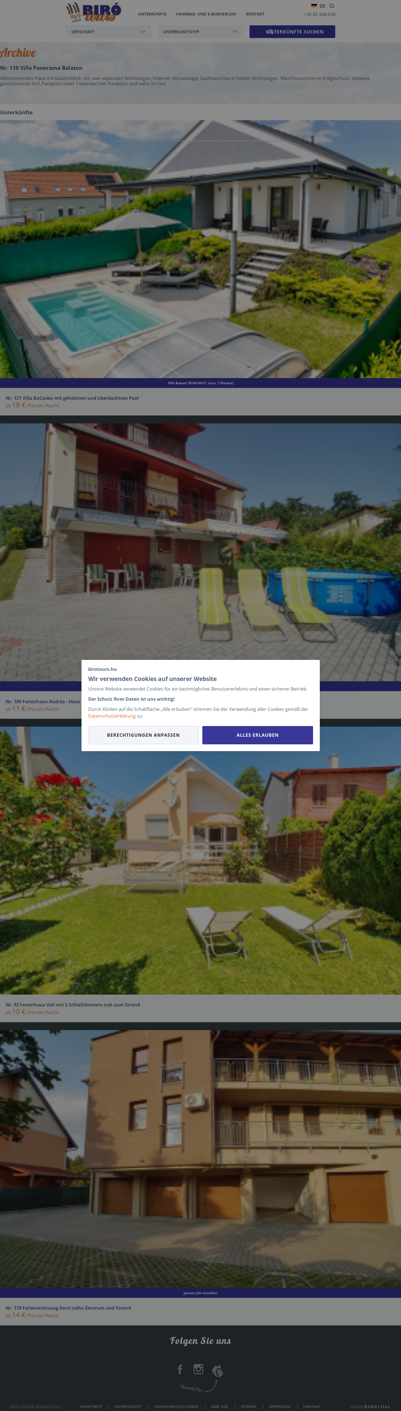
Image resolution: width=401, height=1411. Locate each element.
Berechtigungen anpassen (143, 735)
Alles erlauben (258, 735)
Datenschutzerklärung (112, 716)
